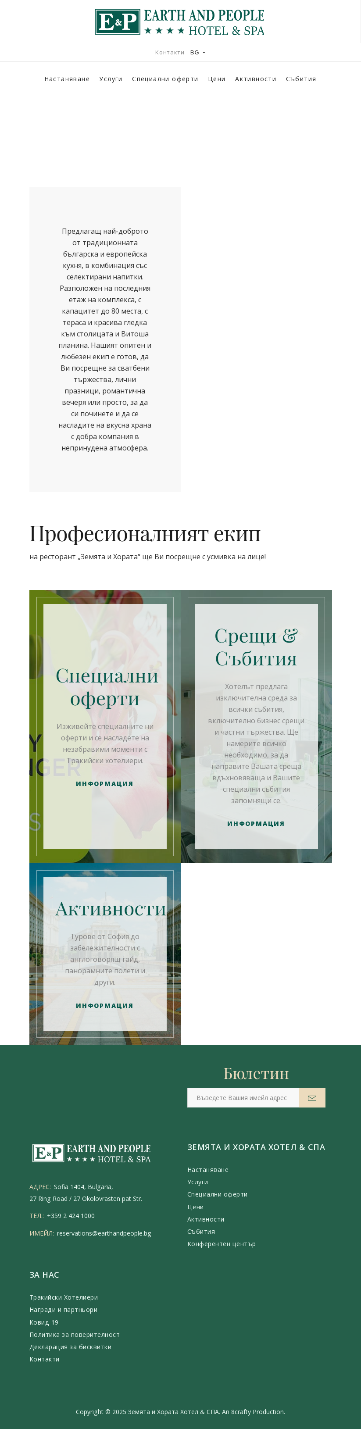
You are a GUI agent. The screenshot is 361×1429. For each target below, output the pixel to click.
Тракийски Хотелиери (63, 1297)
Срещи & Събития (256, 646)
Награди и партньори (63, 1309)
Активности (255, 79)
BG (198, 52)
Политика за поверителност (74, 1334)
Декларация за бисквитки (70, 1347)
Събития (301, 79)
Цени (217, 79)
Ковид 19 (44, 1322)
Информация (105, 783)
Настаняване (67, 79)
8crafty (241, 1412)
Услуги (110, 79)
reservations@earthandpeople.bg (104, 1233)
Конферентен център (221, 1244)
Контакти (169, 52)
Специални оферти (165, 79)
